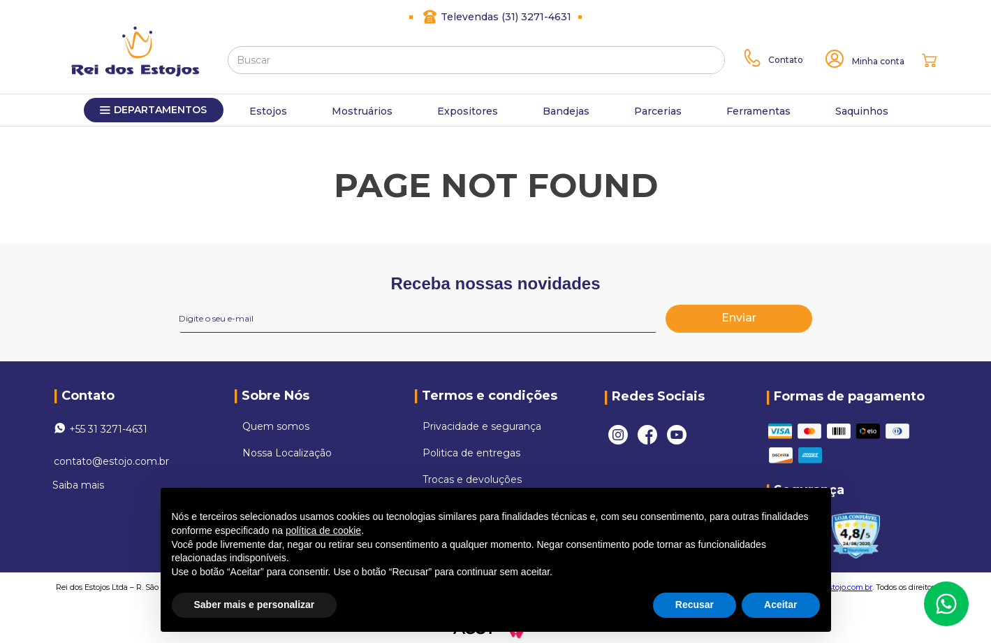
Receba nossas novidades (495, 283)
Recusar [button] (694, 604)
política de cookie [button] (323, 530)
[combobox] (476, 60)
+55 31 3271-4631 (108, 429)
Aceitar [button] (780, 604)
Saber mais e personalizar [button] (254, 604)
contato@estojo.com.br (111, 461)
